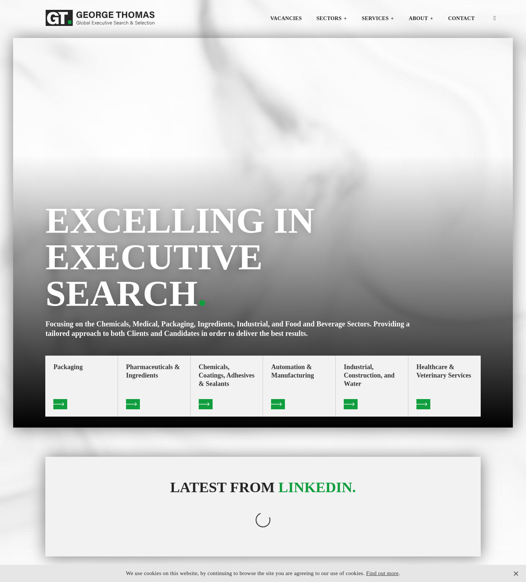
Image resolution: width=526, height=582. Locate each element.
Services (375, 18)
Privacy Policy (429, 560)
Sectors (329, 18)
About (418, 18)
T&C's (453, 560)
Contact (461, 18)
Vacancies (286, 18)
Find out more (382, 573)
